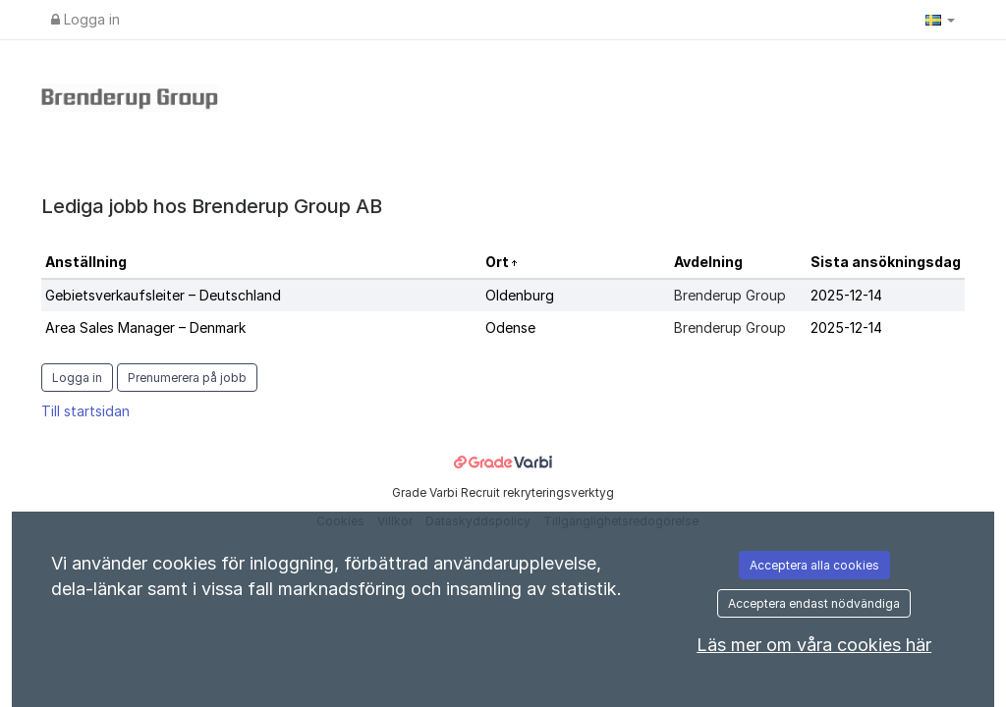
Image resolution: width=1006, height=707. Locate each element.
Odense (510, 327)
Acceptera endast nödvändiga (814, 603)
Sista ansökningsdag (885, 261)
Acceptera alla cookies (814, 565)
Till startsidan (85, 411)
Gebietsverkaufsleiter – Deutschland (163, 295)
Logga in (85, 19)
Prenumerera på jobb (187, 377)
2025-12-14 (846, 295)
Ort (498, 261)
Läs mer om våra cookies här (814, 644)
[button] (940, 19)
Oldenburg (519, 295)
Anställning (86, 261)
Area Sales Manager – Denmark (145, 327)
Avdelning (708, 261)
